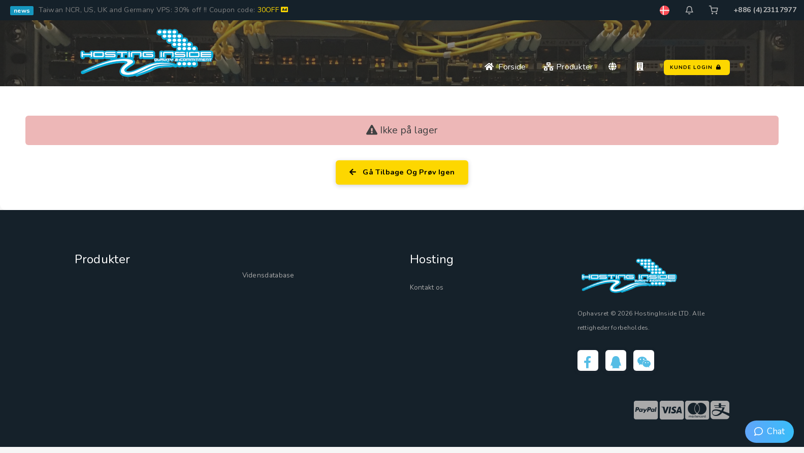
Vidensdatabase (275, 277)
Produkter (568, 67)
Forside (505, 67)
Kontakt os (432, 289)
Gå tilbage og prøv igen (402, 173)
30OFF (273, 10)
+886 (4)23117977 (764, 10)
